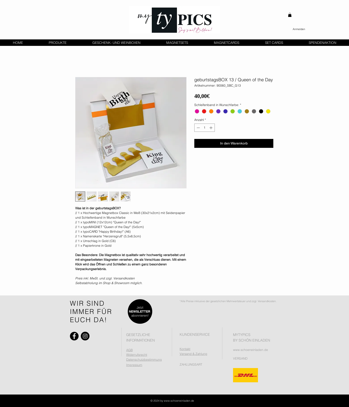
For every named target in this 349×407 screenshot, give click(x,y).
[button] (290, 15)
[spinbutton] (205, 128)
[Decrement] (198, 128)
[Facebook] (74, 336)
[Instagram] (85, 336)
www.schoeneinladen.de (250, 350)
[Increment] (211, 128)
